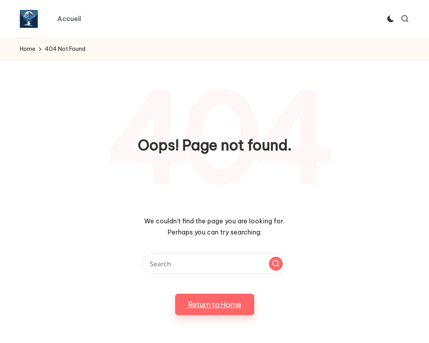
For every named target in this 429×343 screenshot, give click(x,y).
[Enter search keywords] (214, 264)
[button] (276, 264)
